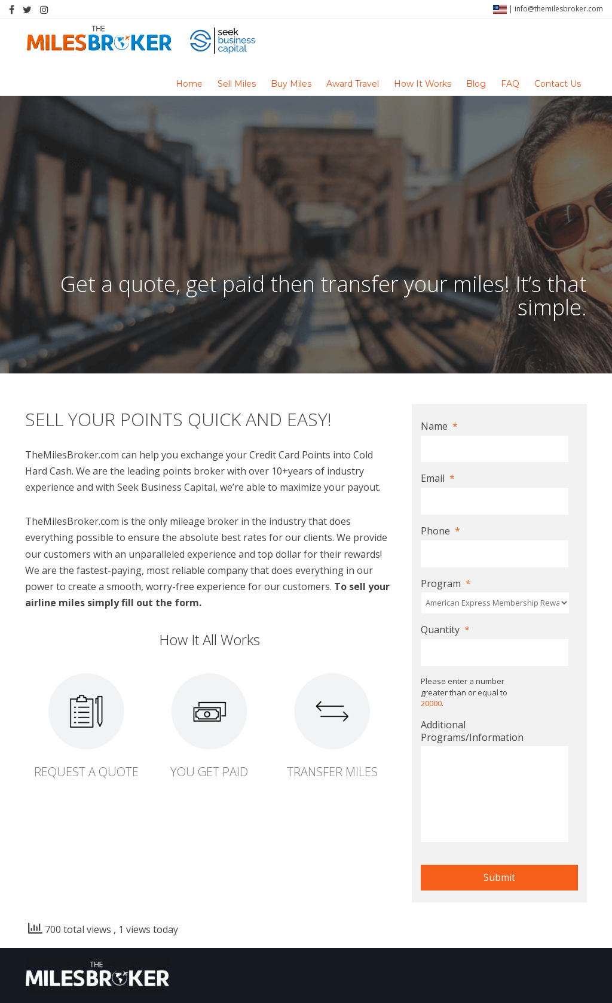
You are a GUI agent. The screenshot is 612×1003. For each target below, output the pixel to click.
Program (446, 584)
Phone (440, 531)
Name (439, 426)
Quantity (445, 630)
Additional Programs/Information (472, 731)
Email (438, 478)
